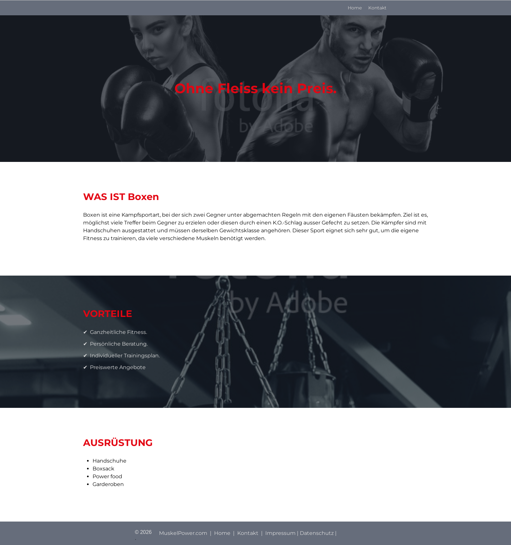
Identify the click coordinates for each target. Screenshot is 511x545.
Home (355, 8)
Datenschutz (317, 533)
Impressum (280, 533)
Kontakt (377, 8)
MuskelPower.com (183, 533)
